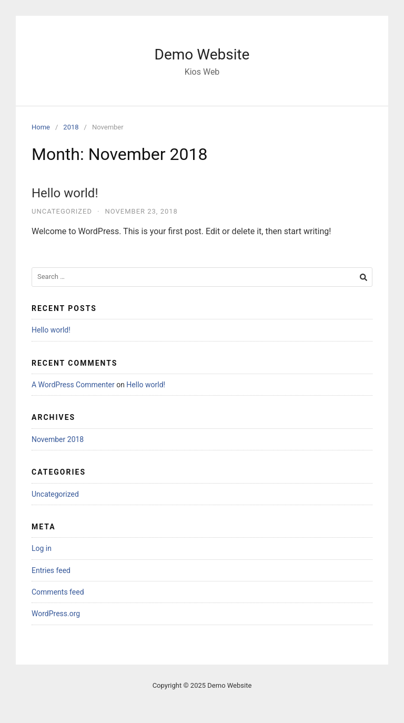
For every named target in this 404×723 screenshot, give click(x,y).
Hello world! (65, 193)
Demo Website (202, 54)
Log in (42, 548)
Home (41, 127)
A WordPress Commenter (73, 384)
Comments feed (58, 592)
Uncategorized (62, 211)
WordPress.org (56, 613)
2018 (70, 127)
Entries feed (51, 570)
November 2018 (58, 439)
